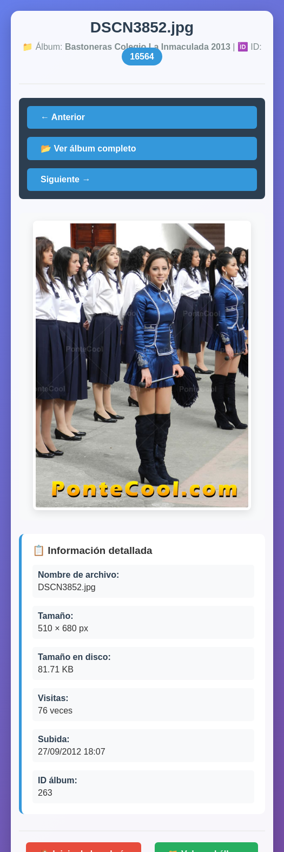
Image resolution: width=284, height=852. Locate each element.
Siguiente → (65, 179)
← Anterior (63, 117)
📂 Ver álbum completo (88, 148)
